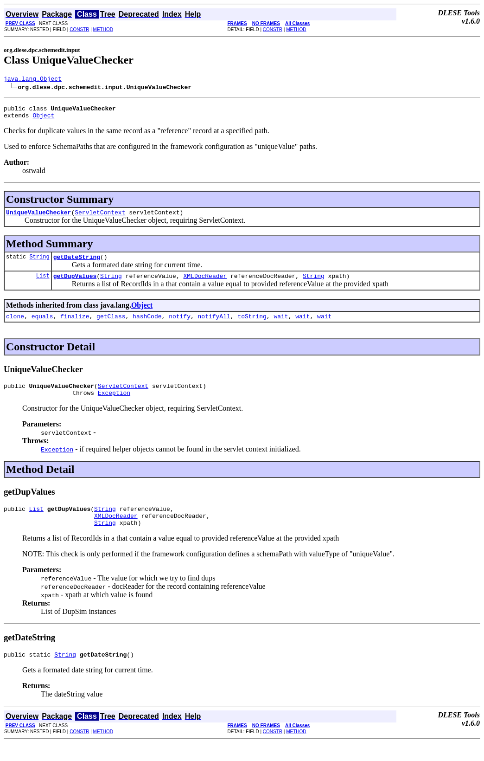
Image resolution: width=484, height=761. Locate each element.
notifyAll (214, 326)
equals (42, 326)
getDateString (76, 263)
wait (281, 326)
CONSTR (79, 29)
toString (251, 326)
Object (43, 119)
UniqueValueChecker (38, 217)
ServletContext (100, 217)
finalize (74, 326)
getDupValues (75, 284)
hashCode (147, 326)
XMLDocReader (205, 284)
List (43, 284)
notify (180, 326)
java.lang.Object (33, 80)
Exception (114, 405)
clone (15, 326)
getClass (110, 326)
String (39, 263)
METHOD (103, 29)
